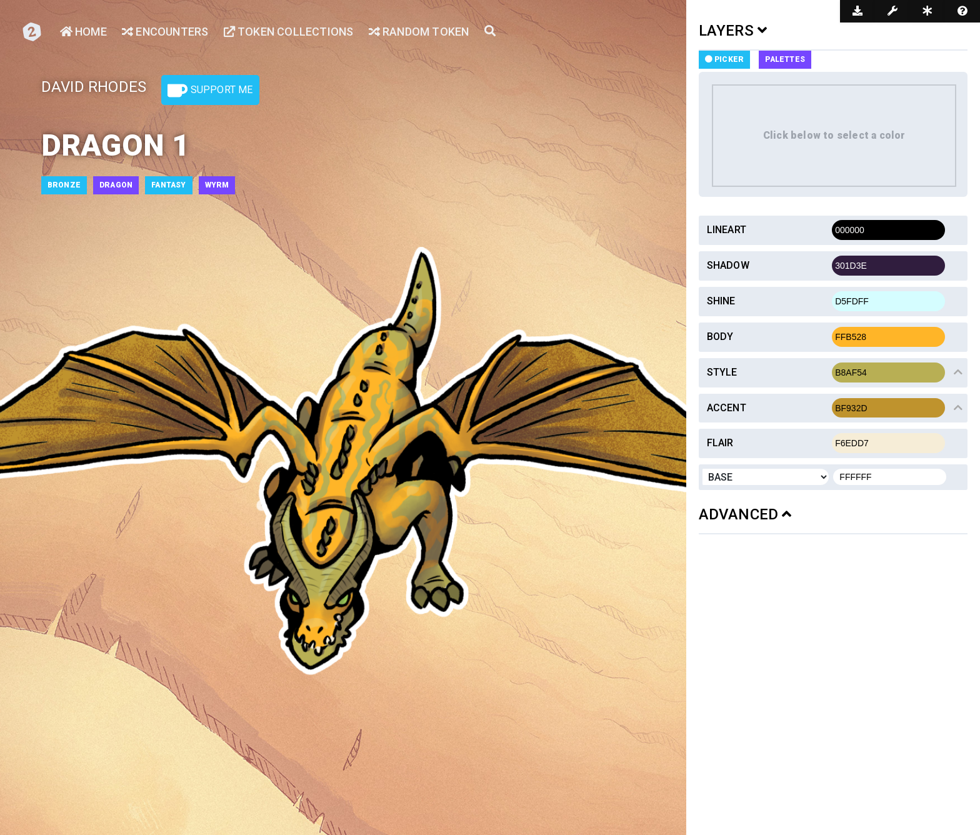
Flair (720, 443)
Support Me (210, 91)
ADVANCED (745, 514)
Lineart (726, 230)
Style (722, 372)
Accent (726, 408)
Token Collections (289, 31)
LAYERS (733, 30)
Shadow (728, 265)
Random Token (419, 31)
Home (83, 31)
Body (720, 336)
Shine (721, 301)
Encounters (165, 31)
